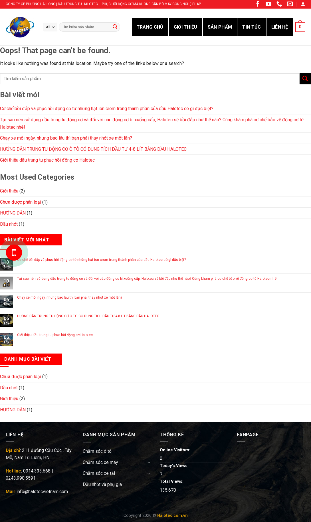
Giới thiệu (9, 191)
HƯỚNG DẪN (13, 213)
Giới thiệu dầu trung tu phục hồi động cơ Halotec (47, 160)
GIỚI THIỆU (185, 27)
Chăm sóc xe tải (99, 473)
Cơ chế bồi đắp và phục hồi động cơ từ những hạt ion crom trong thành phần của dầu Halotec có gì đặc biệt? (106, 108)
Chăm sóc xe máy (100, 462)
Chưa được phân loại (20, 202)
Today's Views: (175, 465)
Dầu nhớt (9, 224)
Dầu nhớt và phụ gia (102, 484)
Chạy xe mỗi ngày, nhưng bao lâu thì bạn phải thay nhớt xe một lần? (66, 138)
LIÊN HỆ (279, 27)
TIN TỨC (251, 27)
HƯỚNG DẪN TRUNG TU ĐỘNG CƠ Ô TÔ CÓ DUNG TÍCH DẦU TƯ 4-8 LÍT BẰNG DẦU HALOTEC (93, 149)
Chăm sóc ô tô (97, 451)
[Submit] (305, 78)
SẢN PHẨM (220, 27)
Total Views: (172, 481)
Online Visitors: (175, 450)
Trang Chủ (150, 27)
